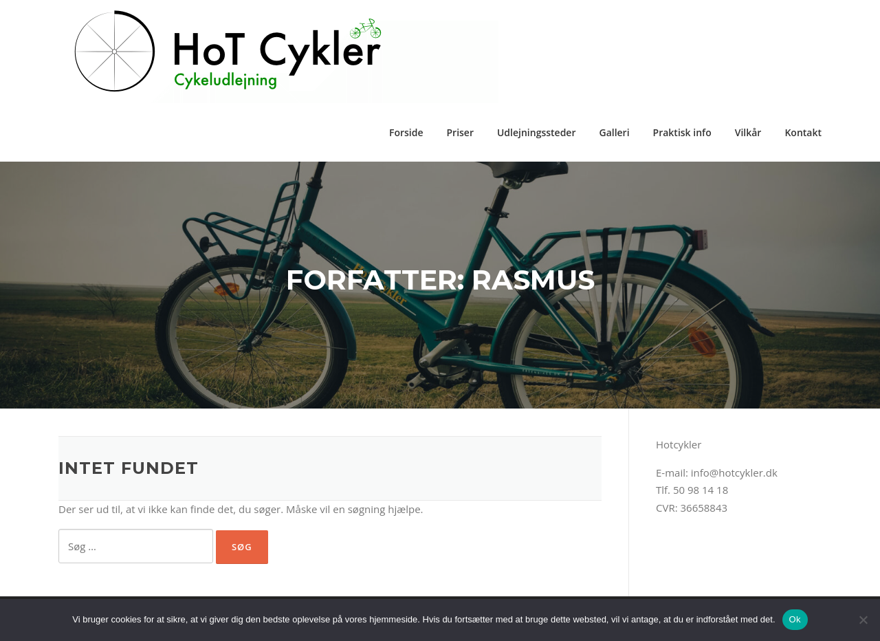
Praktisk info (682, 132)
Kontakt (803, 132)
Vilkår (748, 132)
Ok (795, 619)
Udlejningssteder (536, 132)
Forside (406, 132)
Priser (459, 132)
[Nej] (863, 620)
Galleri (614, 132)
